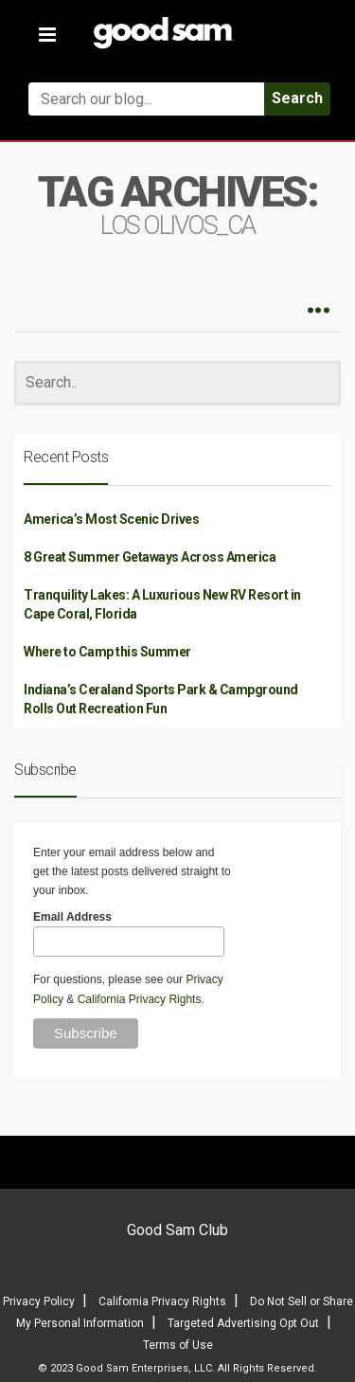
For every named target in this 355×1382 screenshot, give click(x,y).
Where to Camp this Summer (107, 651)
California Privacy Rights (140, 999)
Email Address (72, 917)
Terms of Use (178, 1345)
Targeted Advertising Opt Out (243, 1323)
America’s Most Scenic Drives (111, 519)
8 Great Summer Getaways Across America (149, 557)
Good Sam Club (177, 1230)
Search (297, 98)
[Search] (177, 383)
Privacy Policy (39, 1301)
